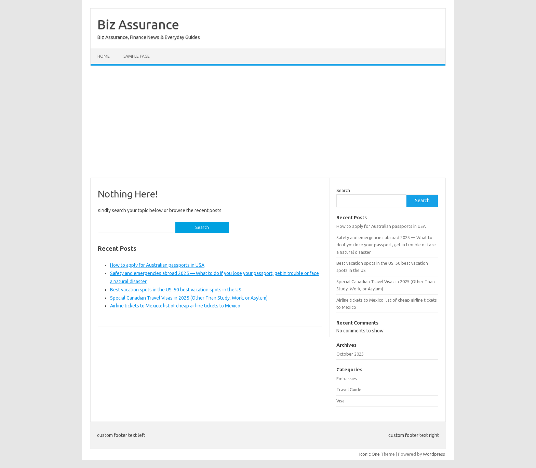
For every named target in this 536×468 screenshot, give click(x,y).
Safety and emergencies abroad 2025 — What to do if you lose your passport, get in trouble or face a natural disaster (386, 244)
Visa (340, 400)
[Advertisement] (268, 121)
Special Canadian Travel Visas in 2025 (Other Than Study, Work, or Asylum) (189, 298)
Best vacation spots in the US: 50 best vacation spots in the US (175, 289)
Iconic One (369, 454)
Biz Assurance (138, 24)
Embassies (346, 378)
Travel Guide (348, 389)
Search (343, 190)
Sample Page (136, 56)
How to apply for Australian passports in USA (157, 265)
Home (103, 56)
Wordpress (434, 454)
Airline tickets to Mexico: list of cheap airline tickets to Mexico (175, 305)
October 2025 (350, 354)
